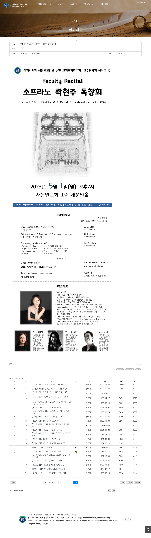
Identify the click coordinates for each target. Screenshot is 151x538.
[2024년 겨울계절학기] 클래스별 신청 (46, 421)
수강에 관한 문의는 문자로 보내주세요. (50, 385)
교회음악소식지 (87, 4)
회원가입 (143, 3)
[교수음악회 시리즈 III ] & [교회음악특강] (47, 417)
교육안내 (59, 4)
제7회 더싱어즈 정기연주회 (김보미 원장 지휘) (49, 469)
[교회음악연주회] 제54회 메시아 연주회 (46, 452)
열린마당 (103, 4)
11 (85, 482)
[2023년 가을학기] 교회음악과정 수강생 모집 (49, 408)
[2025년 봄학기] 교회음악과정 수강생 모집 (48, 465)
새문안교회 (127, 519)
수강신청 (72, 4)
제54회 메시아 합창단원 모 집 (43, 448)
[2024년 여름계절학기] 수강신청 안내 (46, 439)
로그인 (137, 3)
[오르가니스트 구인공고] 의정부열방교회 (47, 461)
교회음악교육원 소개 (44, 4)
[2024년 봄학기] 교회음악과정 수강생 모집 (48, 430)
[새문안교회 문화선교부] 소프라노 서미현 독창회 (50, 389)
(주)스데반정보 (43, 524)
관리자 (22, 48)
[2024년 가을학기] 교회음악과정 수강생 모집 (49, 443)
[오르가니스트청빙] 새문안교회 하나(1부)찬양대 (49, 473)
